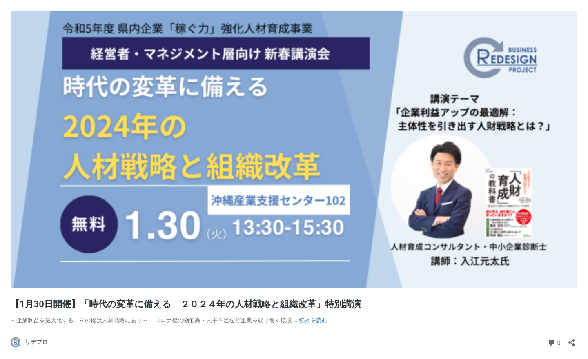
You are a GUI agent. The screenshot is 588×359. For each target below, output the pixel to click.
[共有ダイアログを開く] (571, 340)
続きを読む (313, 320)
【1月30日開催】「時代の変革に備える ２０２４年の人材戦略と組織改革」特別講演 (186, 304)
